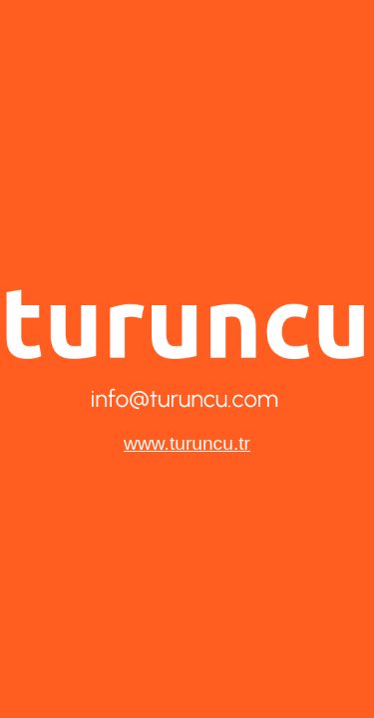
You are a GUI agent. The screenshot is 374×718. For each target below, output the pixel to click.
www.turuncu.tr (187, 443)
